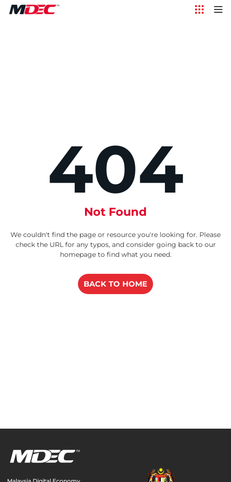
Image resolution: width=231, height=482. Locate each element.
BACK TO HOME (115, 283)
